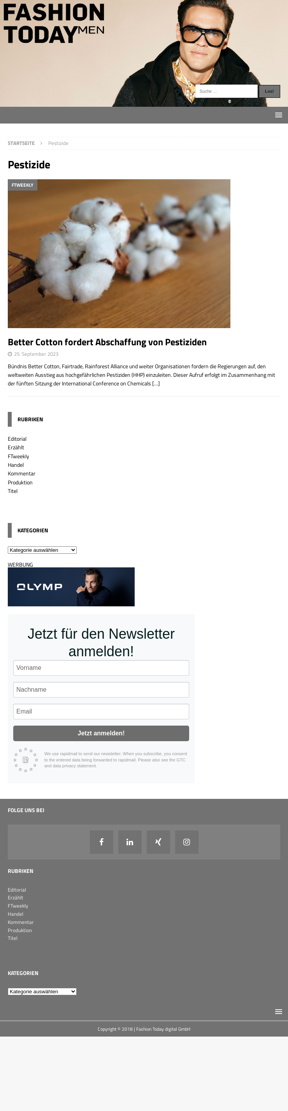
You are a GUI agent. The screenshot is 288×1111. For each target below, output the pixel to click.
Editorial (17, 439)
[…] (156, 383)
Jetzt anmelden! (101, 733)
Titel (13, 491)
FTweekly (18, 456)
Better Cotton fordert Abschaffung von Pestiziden (107, 342)
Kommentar (21, 473)
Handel (16, 465)
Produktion (20, 482)
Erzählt (16, 447)
